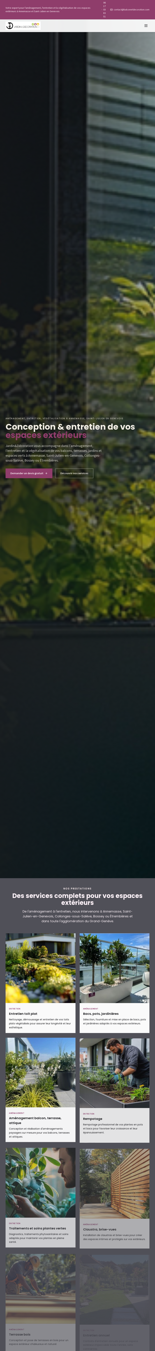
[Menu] (146, 25)
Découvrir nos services (74, 474)
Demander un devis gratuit (29, 474)
